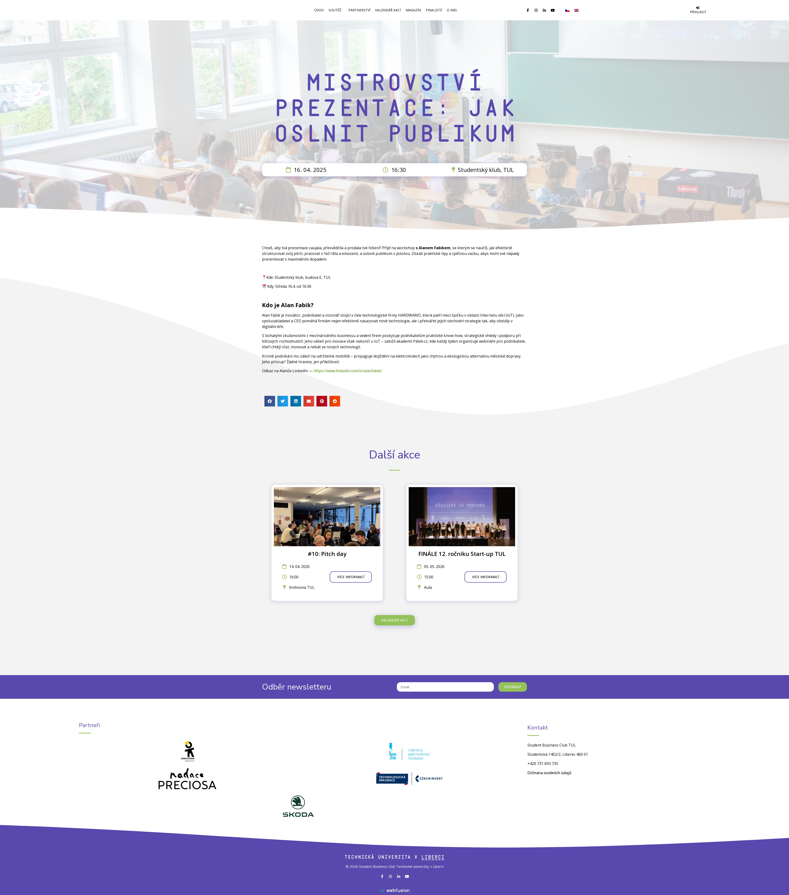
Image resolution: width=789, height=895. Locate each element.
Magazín (413, 10)
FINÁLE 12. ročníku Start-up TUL (462, 554)
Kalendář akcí (388, 10)
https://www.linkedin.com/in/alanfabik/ (347, 370)
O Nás (453, 10)
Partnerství (359, 10)
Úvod (319, 10)
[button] (269, 401)
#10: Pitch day (327, 554)
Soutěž (336, 10)
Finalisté (434, 10)
